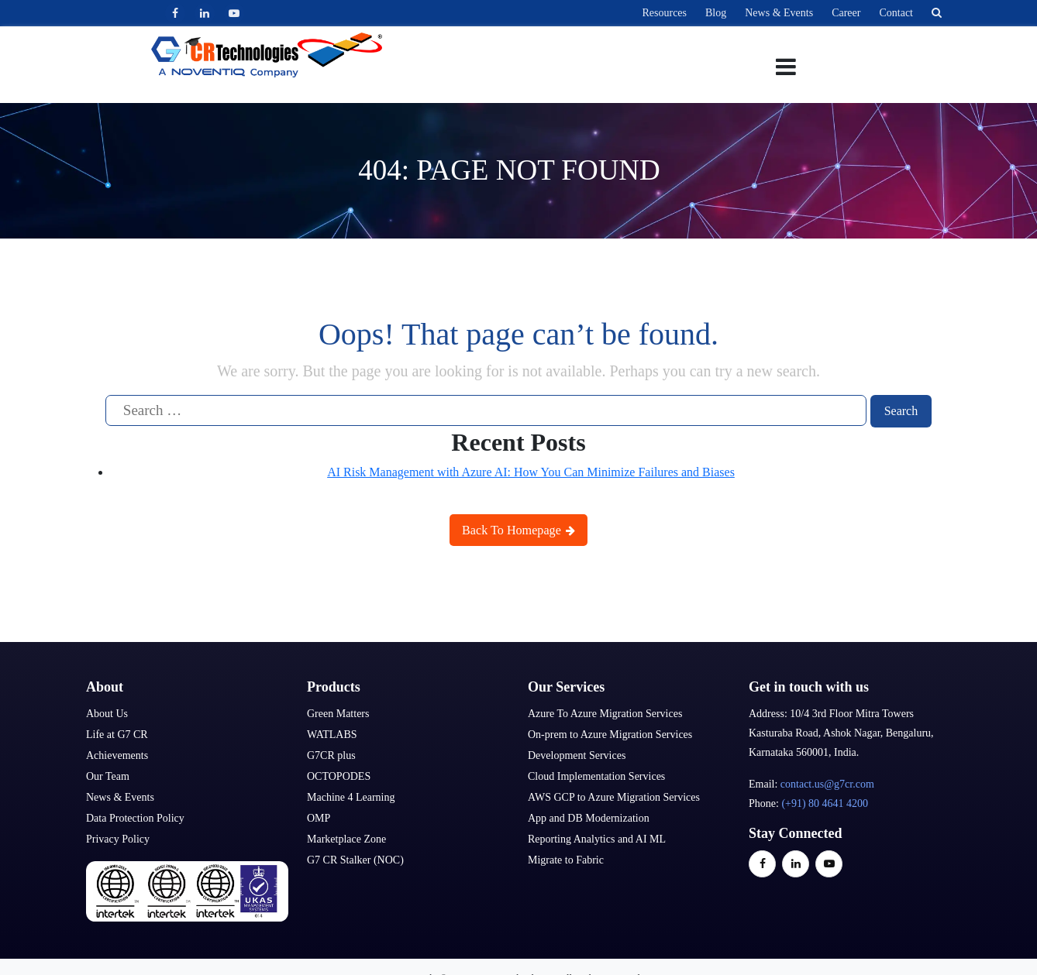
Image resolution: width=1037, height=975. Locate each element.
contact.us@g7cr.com (827, 783)
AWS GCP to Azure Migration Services (614, 796)
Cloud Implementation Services (596, 775)
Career (846, 13)
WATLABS (332, 734)
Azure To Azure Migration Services (605, 713)
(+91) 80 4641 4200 (824, 802)
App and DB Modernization (588, 817)
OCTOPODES (338, 775)
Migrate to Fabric (566, 859)
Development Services (576, 754)
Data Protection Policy (135, 817)
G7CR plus (331, 754)
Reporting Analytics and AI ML (597, 838)
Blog (715, 13)
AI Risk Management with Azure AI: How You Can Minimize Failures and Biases (531, 471)
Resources (664, 13)
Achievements (117, 754)
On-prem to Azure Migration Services (610, 734)
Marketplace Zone (346, 838)
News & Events (779, 13)
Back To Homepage (519, 528)
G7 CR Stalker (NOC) (355, 859)
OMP (318, 817)
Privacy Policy (118, 838)
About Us (107, 713)
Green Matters (338, 713)
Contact (896, 13)
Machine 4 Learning (351, 796)
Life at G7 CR (117, 734)
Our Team (107, 775)
